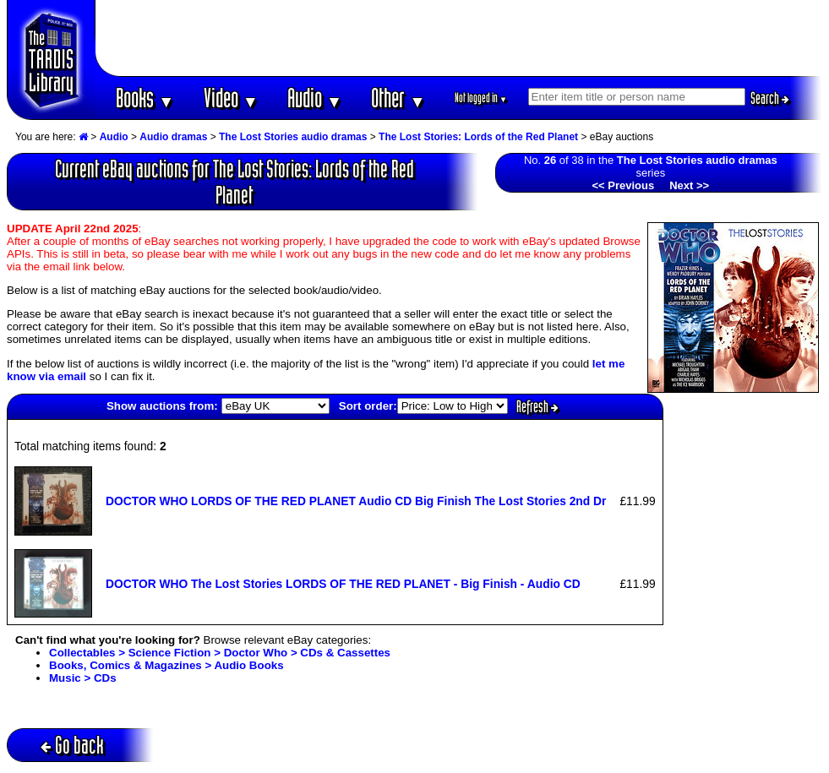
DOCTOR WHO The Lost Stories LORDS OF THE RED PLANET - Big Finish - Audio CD (343, 584)
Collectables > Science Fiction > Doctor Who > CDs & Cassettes (219, 652)
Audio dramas (173, 137)
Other (398, 97)
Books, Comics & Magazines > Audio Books (166, 665)
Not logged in (481, 97)
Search (769, 98)
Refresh (537, 406)
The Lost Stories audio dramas (293, 137)
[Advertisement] (458, 38)
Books (145, 97)
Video (231, 97)
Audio (314, 97)
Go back (72, 745)
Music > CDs (83, 678)
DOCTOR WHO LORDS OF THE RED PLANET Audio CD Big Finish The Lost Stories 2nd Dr (356, 501)
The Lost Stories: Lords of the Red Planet (478, 137)
